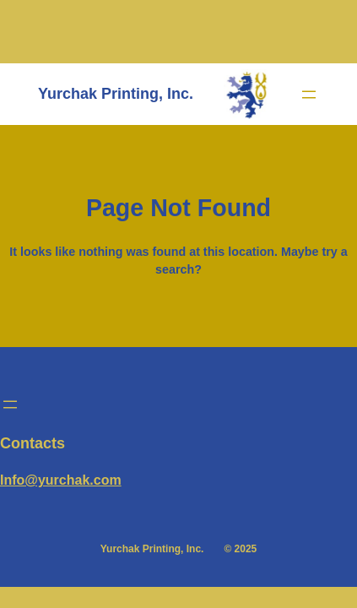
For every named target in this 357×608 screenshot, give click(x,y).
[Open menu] (309, 94)
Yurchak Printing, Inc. (115, 93)
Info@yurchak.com (61, 480)
